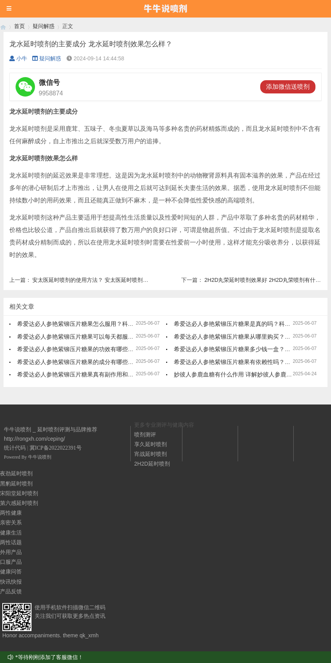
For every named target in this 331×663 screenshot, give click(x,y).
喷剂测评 (145, 434)
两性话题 (11, 542)
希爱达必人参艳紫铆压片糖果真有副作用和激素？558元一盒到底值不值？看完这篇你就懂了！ (138, 374)
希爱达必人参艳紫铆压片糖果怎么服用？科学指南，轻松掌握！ (98, 323)
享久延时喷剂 (150, 444)
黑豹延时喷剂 (16, 483)
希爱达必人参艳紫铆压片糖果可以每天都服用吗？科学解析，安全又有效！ (113, 336)
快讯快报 (11, 582)
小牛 (18, 58)
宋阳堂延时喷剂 (19, 493)
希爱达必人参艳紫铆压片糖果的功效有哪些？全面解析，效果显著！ (104, 349)
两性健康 (11, 513)
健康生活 (11, 532)
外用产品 (11, 552)
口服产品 (11, 562)
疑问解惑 (43, 26)
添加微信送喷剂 (288, 86)
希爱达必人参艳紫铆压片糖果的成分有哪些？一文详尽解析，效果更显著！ (113, 362)
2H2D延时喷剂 (152, 464)
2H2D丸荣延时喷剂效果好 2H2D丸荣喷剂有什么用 (265, 280)
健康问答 (11, 571)
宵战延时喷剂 (150, 454)
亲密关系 (11, 522)
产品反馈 (11, 591)
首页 (19, 26)
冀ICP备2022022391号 (56, 448)
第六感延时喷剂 (19, 503)
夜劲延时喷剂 (16, 473)
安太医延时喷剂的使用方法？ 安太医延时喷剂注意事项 (98, 280)
